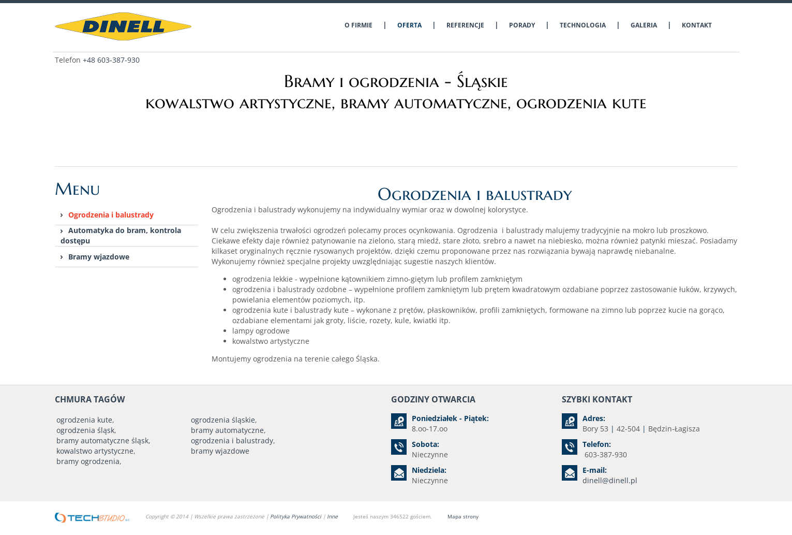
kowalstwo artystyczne (94, 451)
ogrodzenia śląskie (223, 420)
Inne (332, 516)
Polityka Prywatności (296, 516)
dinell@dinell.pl (609, 480)
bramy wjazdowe (220, 451)
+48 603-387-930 (111, 60)
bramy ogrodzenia (87, 461)
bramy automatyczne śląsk (102, 440)
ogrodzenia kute (84, 420)
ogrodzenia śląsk (85, 430)
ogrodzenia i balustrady (232, 440)
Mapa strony (463, 516)
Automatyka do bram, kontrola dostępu (121, 235)
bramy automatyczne (227, 430)
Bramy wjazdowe (98, 257)
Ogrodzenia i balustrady (111, 215)
